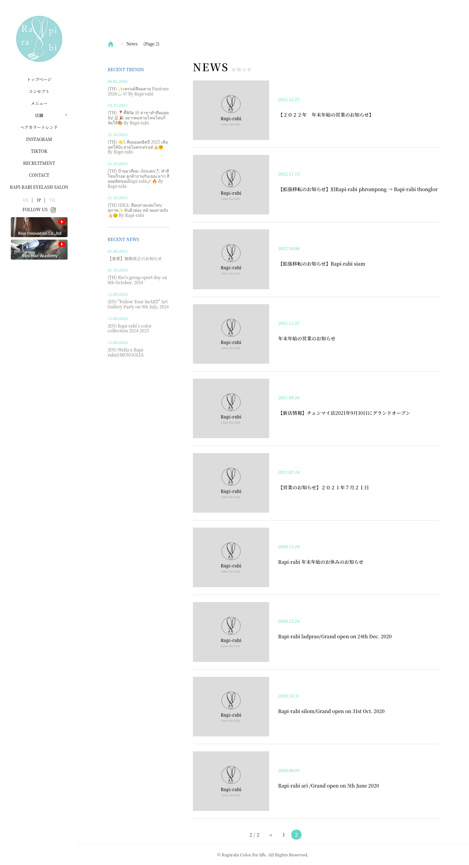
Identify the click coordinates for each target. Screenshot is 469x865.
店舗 (39, 115)
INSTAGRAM (39, 139)
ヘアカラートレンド (39, 127)
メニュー (39, 103)
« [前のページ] (270, 834)
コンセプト (39, 91)
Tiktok (39, 151)
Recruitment (39, 163)
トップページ (39, 79)
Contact (39, 175)
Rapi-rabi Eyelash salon (39, 187)
